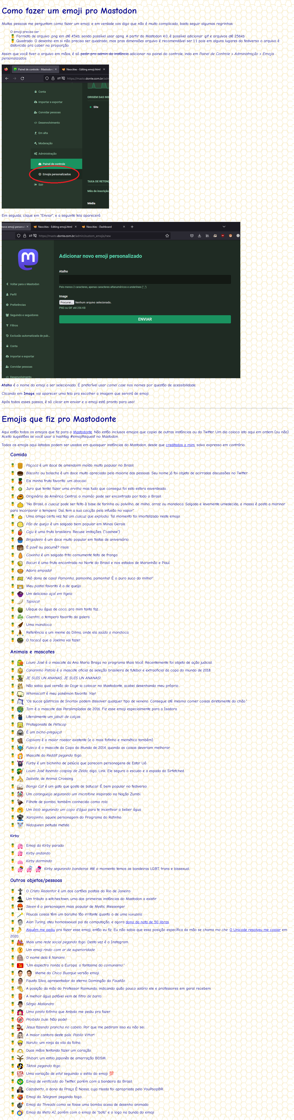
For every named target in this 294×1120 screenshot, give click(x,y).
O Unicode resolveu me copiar (255, 930)
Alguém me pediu (40, 930)
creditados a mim (180, 445)
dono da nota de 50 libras (147, 922)
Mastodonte (82, 432)
